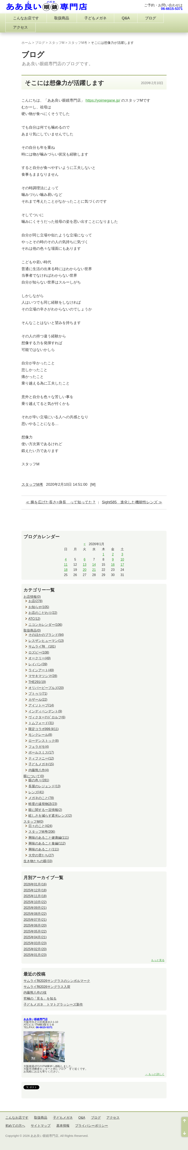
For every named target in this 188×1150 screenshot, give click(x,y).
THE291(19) (37, 682)
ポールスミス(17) (41, 752)
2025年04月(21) (35, 937)
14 (94, 564)
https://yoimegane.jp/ (103, 100)
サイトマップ (41, 1125)
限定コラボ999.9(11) (43, 729)
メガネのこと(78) (41, 798)
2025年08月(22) (35, 913)
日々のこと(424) (40, 826)
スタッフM (57, 42)
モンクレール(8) (40, 734)
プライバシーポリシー (91, 1125)
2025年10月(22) (35, 902)
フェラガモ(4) (38, 746)
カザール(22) (37, 699)
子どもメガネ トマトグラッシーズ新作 (53, 1004)
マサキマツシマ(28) (42, 676)
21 (94, 570)
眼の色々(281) (38, 780)
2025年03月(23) (35, 943)
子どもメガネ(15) (41, 764)
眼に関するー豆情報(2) (45, 810)
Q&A (126, 18)
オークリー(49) (39, 658)
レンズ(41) (36, 792)
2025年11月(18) (35, 896)
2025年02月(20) (35, 949)
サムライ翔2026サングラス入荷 (47, 987)
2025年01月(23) (35, 955)
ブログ (150, 18)
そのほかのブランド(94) (46, 635)
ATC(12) (34, 618)
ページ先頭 (184, 1122)
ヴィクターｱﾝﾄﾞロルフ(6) (46, 717)
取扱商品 (61, 18)
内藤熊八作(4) (38, 770)
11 (65, 564)
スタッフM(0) (33, 821)
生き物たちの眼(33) (38, 861)
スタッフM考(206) (41, 831)
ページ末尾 (184, 1132)
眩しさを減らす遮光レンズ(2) (50, 815)
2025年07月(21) (35, 919)
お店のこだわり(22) (42, 612)
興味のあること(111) (43, 849)
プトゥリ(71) (37, 693)
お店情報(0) (32, 596)
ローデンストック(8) (43, 740)
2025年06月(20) (35, 925)
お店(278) (35, 601)
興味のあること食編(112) (47, 843)
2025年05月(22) (35, 931)
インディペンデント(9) (45, 711)
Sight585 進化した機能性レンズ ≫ (132, 502)
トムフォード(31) (41, 723)
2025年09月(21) (35, 908)
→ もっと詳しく (154, 1074)
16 (113, 564)
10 (122, 559)
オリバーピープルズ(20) (46, 688)
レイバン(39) (37, 664)
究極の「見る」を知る (40, 998)
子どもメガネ (95, 18)
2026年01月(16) (35, 884)
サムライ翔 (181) (42, 646)
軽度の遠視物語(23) (42, 804)
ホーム (26, 42)
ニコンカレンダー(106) (45, 624)
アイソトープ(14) (41, 705)
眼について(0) (34, 776)
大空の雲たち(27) (41, 855)
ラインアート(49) (41, 670)
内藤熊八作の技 (35, 992)
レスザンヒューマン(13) (46, 640)
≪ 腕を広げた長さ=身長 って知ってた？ (61, 502)
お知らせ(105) (38, 607)
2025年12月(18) (35, 890)
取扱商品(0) (32, 630)
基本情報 (62, 1125)
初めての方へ (15, 1125)
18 (65, 570)
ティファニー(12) (41, 758)
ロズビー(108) (38, 652)
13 (84, 564)
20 (84, 570)
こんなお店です (26, 18)
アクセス (20, 27)
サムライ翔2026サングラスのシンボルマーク (57, 981)
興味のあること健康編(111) (48, 837)
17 (122, 564)
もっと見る (157, 960)
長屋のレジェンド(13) (44, 786)
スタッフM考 (77, 42)
